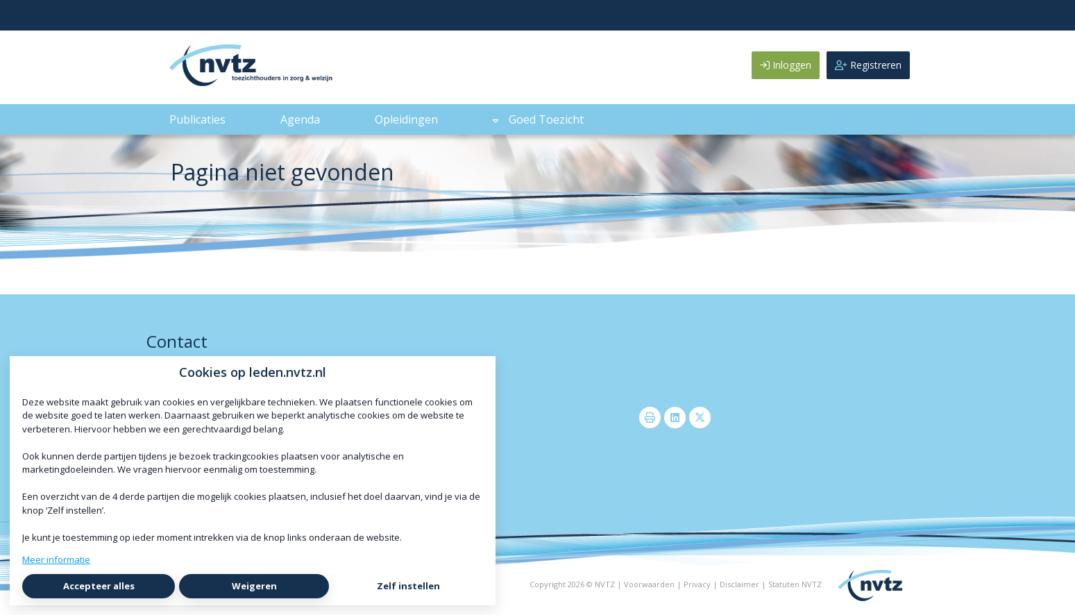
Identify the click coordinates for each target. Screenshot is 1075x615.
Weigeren (254, 586)
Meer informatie (56, 559)
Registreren (868, 64)
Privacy (697, 584)
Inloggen (785, 64)
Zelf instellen (408, 586)
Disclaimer (739, 584)
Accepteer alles (99, 586)
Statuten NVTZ (795, 584)
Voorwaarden (649, 584)
